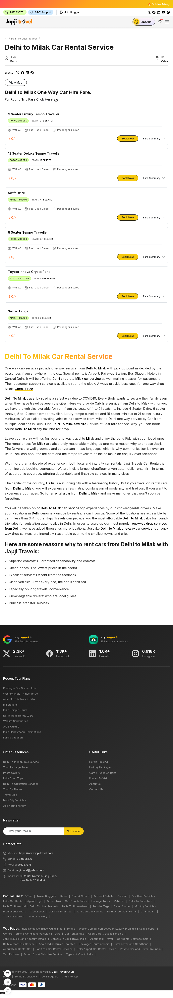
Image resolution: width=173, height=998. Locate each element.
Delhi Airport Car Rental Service (96, 949)
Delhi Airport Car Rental (122, 911)
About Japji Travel (101, 938)
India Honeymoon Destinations (22, 731)
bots (86, 498)
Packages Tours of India (94, 944)
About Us (95, 783)
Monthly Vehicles (145, 906)
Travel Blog (10, 794)
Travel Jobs (37, 911)
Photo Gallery (11, 772)
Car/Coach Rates (76, 901)
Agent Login (34, 901)
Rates (63, 896)
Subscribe (74, 831)
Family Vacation (13, 737)
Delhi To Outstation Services (20, 783)
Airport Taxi (53, 901)
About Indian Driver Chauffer (57, 944)
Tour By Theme (12, 789)
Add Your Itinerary (14, 805)
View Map (15, 82)
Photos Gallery (38, 916)
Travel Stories (122, 906)
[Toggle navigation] (167, 22)
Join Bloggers (50, 976)
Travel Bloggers (46, 896)
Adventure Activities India (19, 699)
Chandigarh (148, 911)
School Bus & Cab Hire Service (43, 954)
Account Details (103, 896)
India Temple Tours (15, 710)
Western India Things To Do (20, 693)
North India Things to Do (18, 715)
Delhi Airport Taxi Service (19, 944)
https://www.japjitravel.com (36, 853)
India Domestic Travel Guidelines (42, 928)
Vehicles (119, 901)
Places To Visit (98, 778)
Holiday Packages (100, 767)
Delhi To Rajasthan (140, 901)
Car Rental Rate (74, 933)
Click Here (47, 99)
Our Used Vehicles (143, 896)
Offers (28, 896)
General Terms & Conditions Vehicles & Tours (31, 933)
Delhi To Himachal (14, 906)
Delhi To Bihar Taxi (60, 911)
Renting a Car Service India (20, 688)
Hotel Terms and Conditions (131, 944)
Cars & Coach (80, 896)
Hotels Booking (98, 761)
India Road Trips (13, 778)
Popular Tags (101, 906)
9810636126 (24, 858)
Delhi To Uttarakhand (75, 906)
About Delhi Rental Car (17, 949)
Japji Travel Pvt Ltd (63, 971)
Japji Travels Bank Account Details (24, 938)
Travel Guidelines (14, 916)
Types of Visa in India (79, 954)
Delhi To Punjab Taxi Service (21, 761)
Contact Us (96, 789)
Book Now (128, 138)
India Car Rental (13, 901)
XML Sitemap (70, 976)
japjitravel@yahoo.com (30, 870)
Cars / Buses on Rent (102, 772)
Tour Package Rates (16, 767)
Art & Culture (11, 726)
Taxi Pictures (11, 954)
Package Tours (100, 901)
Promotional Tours (14, 911)
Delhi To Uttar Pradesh (24, 38)
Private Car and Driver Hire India (140, 949)
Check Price (24, 389)
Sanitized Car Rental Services (54, 949)
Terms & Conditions (26, 976)
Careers (122, 896)
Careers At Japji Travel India (68, 938)
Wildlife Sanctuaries (15, 721)
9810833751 (25, 864)
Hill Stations (10, 704)
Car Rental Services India (132, 938)
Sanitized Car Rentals (89, 911)
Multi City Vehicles (14, 800)
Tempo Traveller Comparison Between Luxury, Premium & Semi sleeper (111, 928)
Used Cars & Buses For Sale (105, 933)
